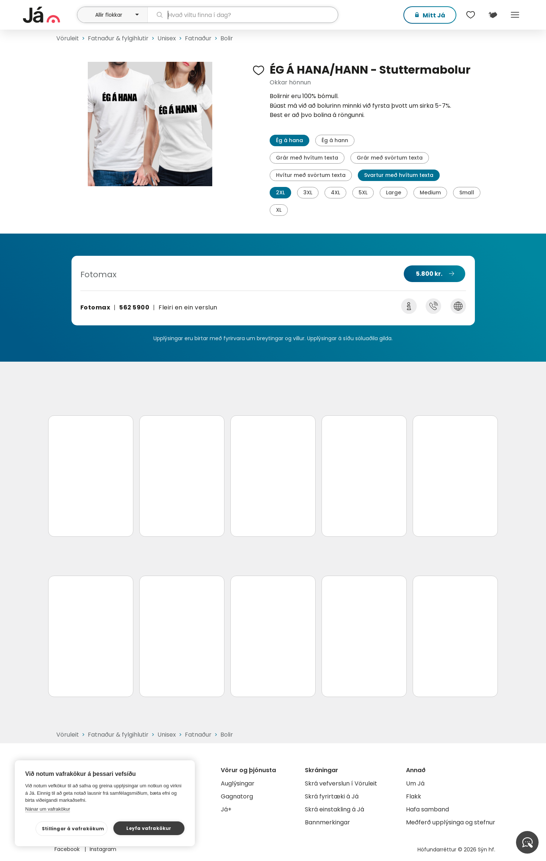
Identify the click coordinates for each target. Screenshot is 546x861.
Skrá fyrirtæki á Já (332, 796)
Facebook (67, 849)
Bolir (226, 38)
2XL (280, 192)
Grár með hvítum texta (307, 157)
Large (393, 192)
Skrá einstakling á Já (334, 809)
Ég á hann (335, 140)
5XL (363, 192)
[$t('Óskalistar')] (470, 15)
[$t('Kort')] (493, 15)
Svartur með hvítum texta (398, 175)
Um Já (415, 783)
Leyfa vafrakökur (148, 828)
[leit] (243, 15)
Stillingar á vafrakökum (73, 828)
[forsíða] (49, 15)
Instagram (103, 849)
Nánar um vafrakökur (47, 809)
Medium (430, 192)
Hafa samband (427, 809)
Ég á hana (289, 140)
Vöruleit (67, 38)
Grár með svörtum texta (390, 157)
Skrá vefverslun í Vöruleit (341, 783)
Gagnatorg (237, 796)
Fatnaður (198, 38)
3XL (307, 192)
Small (466, 192)
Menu (515, 15)
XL (279, 210)
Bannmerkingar (327, 822)
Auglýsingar (237, 783)
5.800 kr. (429, 273)
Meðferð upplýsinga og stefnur (450, 822)
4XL (335, 192)
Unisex (166, 38)
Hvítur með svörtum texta (311, 175)
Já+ (226, 809)
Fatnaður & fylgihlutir (118, 38)
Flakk (413, 796)
